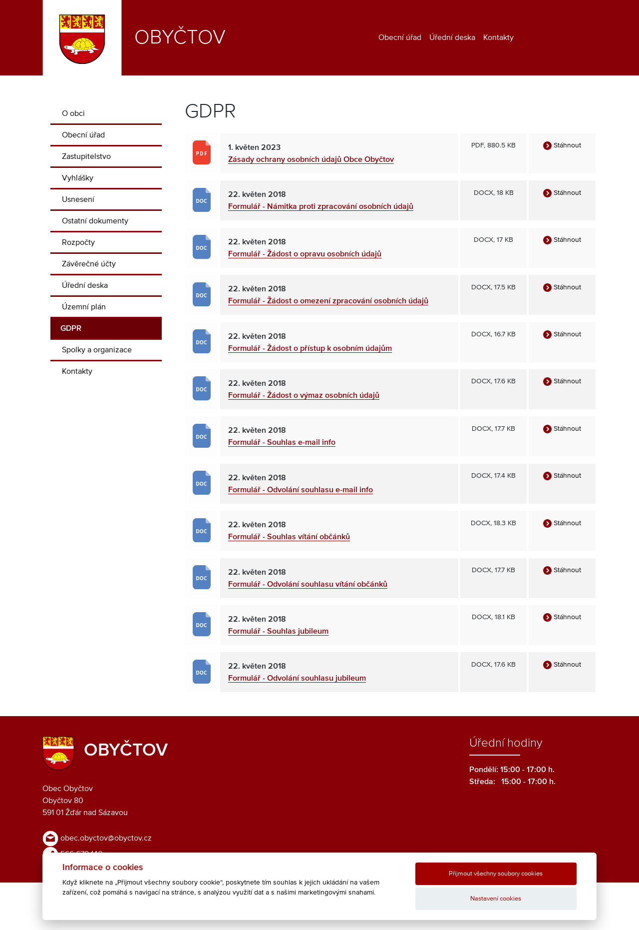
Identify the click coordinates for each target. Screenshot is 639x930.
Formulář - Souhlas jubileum (278, 631)
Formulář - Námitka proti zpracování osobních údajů (320, 206)
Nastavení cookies (495, 899)
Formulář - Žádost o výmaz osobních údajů (303, 395)
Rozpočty (78, 242)
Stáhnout (562, 145)
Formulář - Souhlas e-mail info (281, 442)
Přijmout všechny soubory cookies (496, 874)
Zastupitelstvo (86, 156)
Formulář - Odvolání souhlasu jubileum (297, 678)
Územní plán (84, 307)
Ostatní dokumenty (95, 221)
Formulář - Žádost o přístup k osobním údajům (310, 348)
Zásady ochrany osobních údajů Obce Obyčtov (311, 159)
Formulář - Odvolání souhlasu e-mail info (300, 490)
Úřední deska (452, 37)
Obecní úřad (399, 37)
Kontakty (498, 37)
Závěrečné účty (89, 264)
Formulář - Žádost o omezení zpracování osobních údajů (328, 301)
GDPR (70, 328)
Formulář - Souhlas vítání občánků (289, 537)
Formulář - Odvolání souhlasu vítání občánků (307, 584)
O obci (73, 113)
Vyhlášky (77, 178)
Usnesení (78, 199)
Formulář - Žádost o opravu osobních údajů (304, 254)
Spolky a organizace (97, 350)
